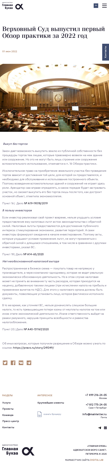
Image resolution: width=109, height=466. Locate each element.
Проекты (7, 409)
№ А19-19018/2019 (36, 203)
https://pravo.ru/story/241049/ (33, 348)
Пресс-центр (10, 421)
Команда (7, 415)
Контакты (8, 427)
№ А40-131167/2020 (36, 329)
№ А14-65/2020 (33, 254)
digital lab (96, 460)
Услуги (6, 403)
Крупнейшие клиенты (50, 403)
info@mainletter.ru (94, 414)
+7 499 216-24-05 (96, 395)
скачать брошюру (49, 414)
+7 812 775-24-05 (96, 404)
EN (96, 5)
